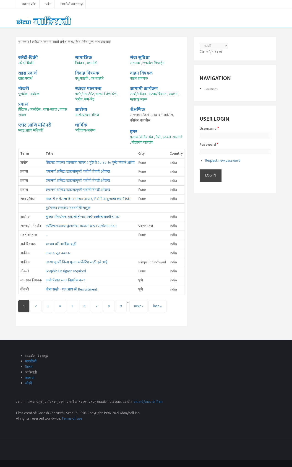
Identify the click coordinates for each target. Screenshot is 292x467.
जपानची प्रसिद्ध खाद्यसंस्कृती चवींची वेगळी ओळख (78, 172)
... (47, 235)
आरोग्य (81, 110)
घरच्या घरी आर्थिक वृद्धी (61, 244)
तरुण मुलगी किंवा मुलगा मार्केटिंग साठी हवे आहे (76, 262)
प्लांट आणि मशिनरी (34, 125)
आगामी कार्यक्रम (144, 89)
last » (157, 306)
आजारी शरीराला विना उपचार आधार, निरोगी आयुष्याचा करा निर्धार (88, 199)
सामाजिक (83, 58)
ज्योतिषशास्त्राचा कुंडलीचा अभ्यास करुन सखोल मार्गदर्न (81, 226)
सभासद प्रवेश (29, 4)
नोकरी (23, 89)
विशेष (29, 367)
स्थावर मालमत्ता (88, 89)
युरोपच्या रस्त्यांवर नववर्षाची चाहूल (68, 208)
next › (138, 306)
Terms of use (72, 418)
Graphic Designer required (66, 271)
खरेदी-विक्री (28, 58)
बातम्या (29, 378)
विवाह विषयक (87, 73)
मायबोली (30, 361)
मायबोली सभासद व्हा (71, 4)
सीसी (28, 383)
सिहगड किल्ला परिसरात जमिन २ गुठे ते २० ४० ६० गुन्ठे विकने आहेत (90, 163)
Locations (211, 89)
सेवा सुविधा (140, 58)
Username (209, 129)
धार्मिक (81, 125)
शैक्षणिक (137, 110)
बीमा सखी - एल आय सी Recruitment (71, 289)
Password (209, 145)
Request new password (222, 161)
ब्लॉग (48, 4)
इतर (133, 132)
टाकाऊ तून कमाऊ (58, 253)
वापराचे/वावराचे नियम (148, 402)
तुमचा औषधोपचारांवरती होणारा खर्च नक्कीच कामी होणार (83, 217)
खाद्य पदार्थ (27, 73)
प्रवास (23, 104)
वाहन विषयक (141, 73)
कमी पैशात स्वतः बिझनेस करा (65, 280)
